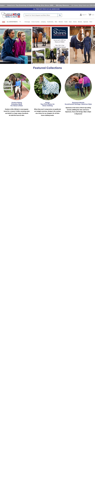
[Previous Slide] (1, 45)
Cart (93, 14)
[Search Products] (60, 15)
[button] (32, 63)
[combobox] (43, 15)
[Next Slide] (93, 45)
